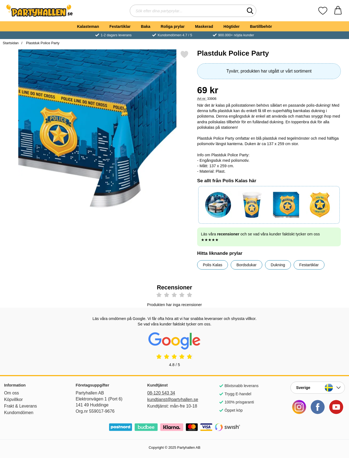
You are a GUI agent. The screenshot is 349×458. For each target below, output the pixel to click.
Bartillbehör (261, 26)
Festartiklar (120, 26)
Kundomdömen (18, 412)
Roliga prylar (173, 26)
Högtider (232, 26)
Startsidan (11, 43)
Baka (145, 26)
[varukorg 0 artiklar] (338, 11)
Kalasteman (88, 26)
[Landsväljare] (317, 388)
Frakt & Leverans (20, 406)
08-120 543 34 (161, 393)
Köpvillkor (13, 399)
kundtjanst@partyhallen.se (172, 399)
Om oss (11, 393)
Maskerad (204, 26)
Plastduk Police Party (42, 43)
